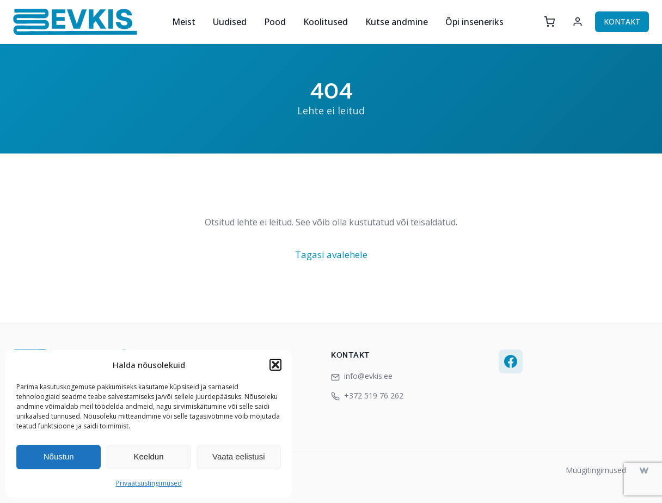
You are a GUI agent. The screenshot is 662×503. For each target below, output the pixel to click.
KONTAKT (622, 21)
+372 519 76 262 (367, 395)
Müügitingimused (596, 470)
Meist (183, 22)
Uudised (230, 22)
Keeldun (148, 456)
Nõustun (59, 456)
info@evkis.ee (362, 376)
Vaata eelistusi (238, 456)
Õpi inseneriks (474, 22)
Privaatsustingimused (149, 483)
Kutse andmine (396, 22)
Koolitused (325, 22)
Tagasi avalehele (331, 254)
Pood (275, 22)
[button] (275, 364)
